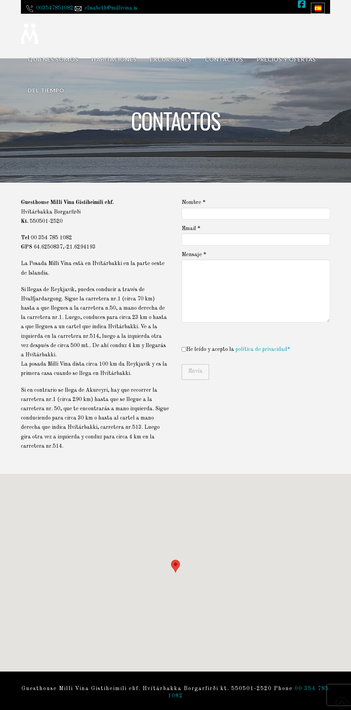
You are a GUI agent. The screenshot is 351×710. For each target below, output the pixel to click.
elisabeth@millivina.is (111, 8)
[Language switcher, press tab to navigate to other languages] (318, 8)
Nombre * (256, 209)
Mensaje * (256, 259)
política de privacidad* (262, 349)
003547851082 (54, 8)
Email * (256, 235)
